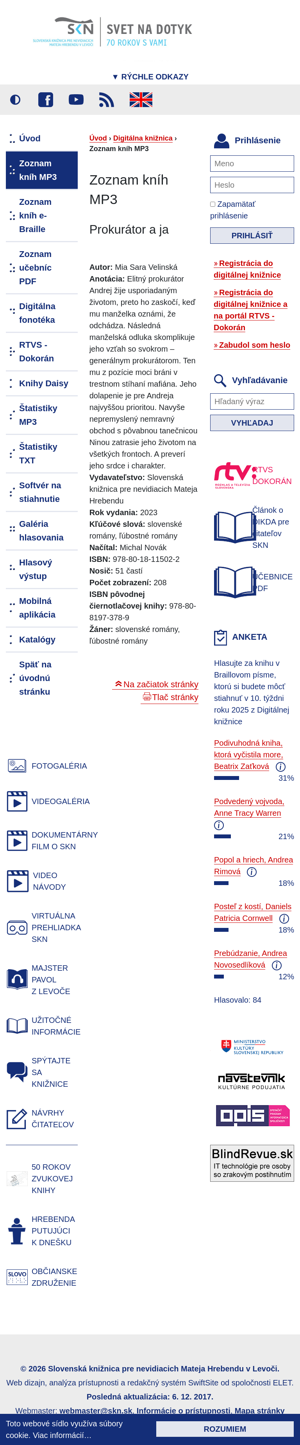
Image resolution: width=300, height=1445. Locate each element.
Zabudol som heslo (254, 345)
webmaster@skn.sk (95, 1410)
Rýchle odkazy (150, 76)
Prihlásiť (252, 235)
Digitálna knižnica (143, 138)
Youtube (76, 99)
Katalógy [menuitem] (37, 639)
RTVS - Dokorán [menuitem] (36, 351)
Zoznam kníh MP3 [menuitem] (38, 170)
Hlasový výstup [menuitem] (35, 569)
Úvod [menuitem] (30, 138)
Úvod (98, 138)
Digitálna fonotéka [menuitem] (37, 313)
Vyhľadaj (252, 423)
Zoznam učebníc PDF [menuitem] (35, 267)
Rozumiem (225, 1429)
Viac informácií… (62, 1435)
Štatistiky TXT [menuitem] (38, 453)
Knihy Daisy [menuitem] (43, 383)
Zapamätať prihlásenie (232, 210)
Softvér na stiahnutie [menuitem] (40, 492)
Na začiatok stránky (160, 684)
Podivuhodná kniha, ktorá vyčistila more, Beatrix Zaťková (248, 755)
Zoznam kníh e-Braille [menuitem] (35, 215)
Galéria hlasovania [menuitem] (41, 530)
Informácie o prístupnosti (183, 1410)
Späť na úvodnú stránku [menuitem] (35, 678)
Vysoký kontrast (15, 99)
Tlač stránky (175, 697)
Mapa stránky (260, 1410)
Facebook (45, 99)
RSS (106, 99)
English (141, 99)
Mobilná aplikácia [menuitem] (37, 608)
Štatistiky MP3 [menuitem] (38, 415)
